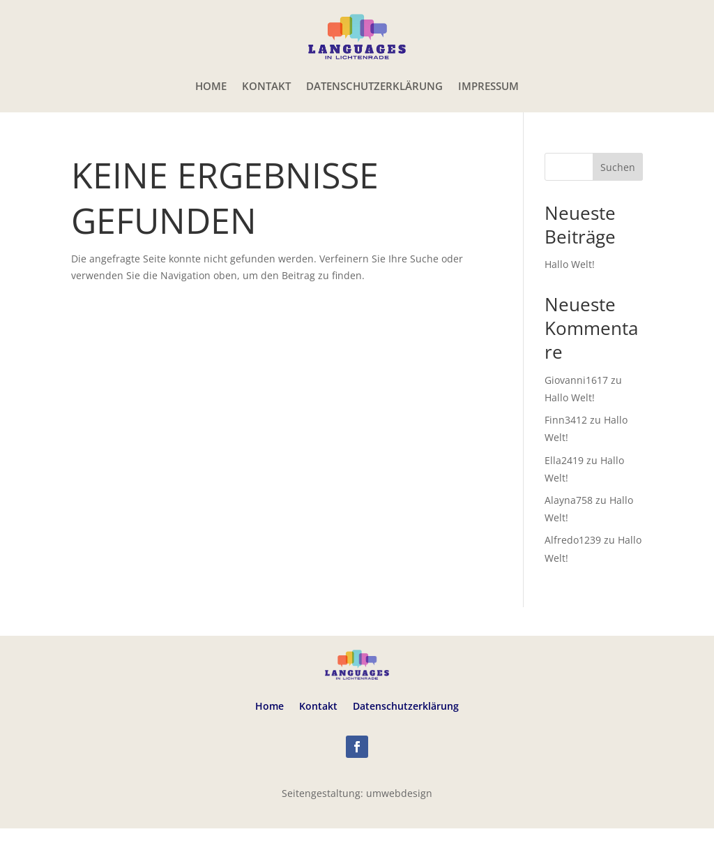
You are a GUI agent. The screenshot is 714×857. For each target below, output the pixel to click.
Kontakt (266, 86)
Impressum (488, 86)
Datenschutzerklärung (374, 86)
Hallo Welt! (570, 264)
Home (211, 86)
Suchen (617, 167)
